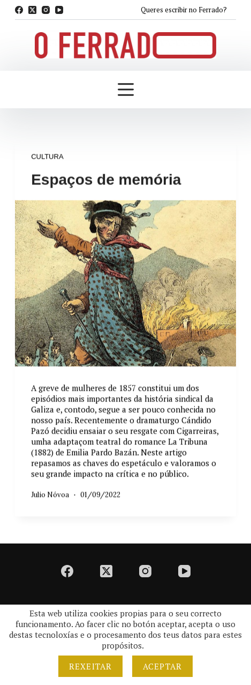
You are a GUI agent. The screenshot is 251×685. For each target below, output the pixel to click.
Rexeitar (90, 666)
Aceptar (162, 666)
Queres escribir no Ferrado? (184, 9)
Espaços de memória (106, 180)
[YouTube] (59, 10)
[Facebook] (19, 10)
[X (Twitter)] (32, 10)
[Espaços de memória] (125, 283)
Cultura (47, 157)
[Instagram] (46, 10)
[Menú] (126, 89)
